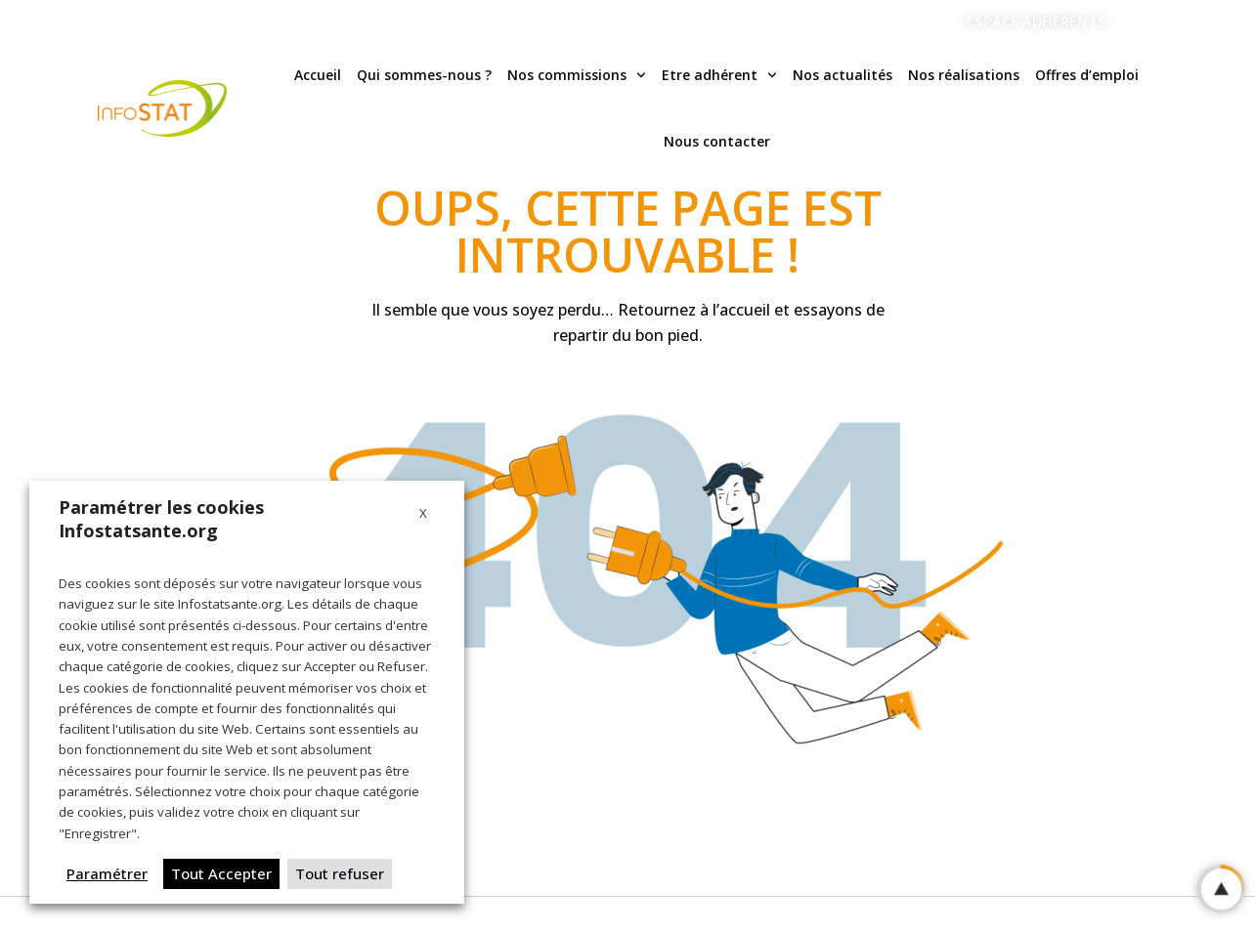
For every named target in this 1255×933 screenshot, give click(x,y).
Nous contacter (717, 141)
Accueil (317, 74)
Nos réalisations (963, 74)
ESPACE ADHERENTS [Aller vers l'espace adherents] (1036, 20)
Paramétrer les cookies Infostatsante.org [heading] (161, 518)
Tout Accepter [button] (221, 873)
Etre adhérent (719, 75)
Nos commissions (576, 75)
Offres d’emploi (1087, 74)
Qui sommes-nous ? (424, 74)
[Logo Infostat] (162, 108)
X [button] (423, 513)
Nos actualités (842, 74)
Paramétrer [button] (107, 873)
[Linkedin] (1147, 21)
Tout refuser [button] (339, 873)
